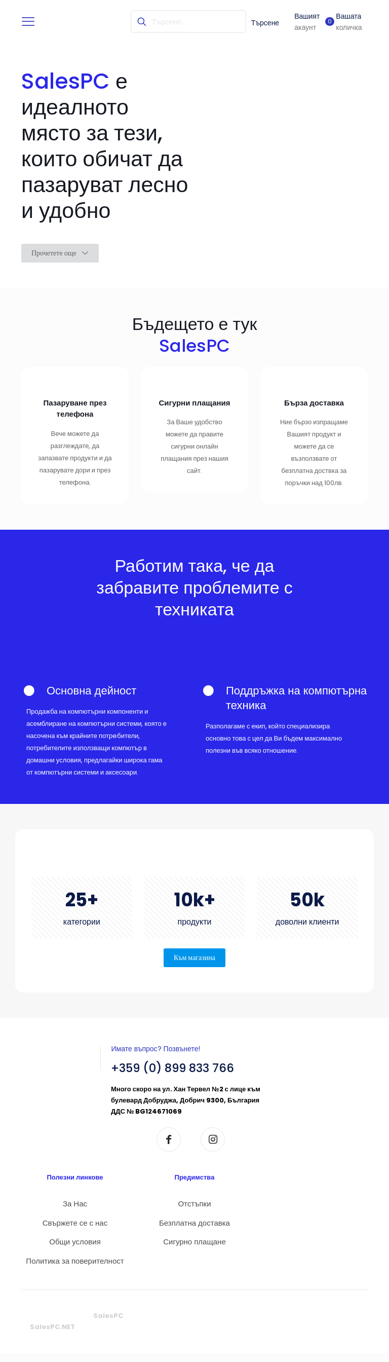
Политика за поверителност (75, 1269)
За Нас (75, 1212)
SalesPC (108, 1325)
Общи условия (75, 1250)
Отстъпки (194, 1212)
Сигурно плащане (194, 1250)
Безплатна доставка (194, 1231)
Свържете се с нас (75, 1231)
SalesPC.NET (52, 1336)
